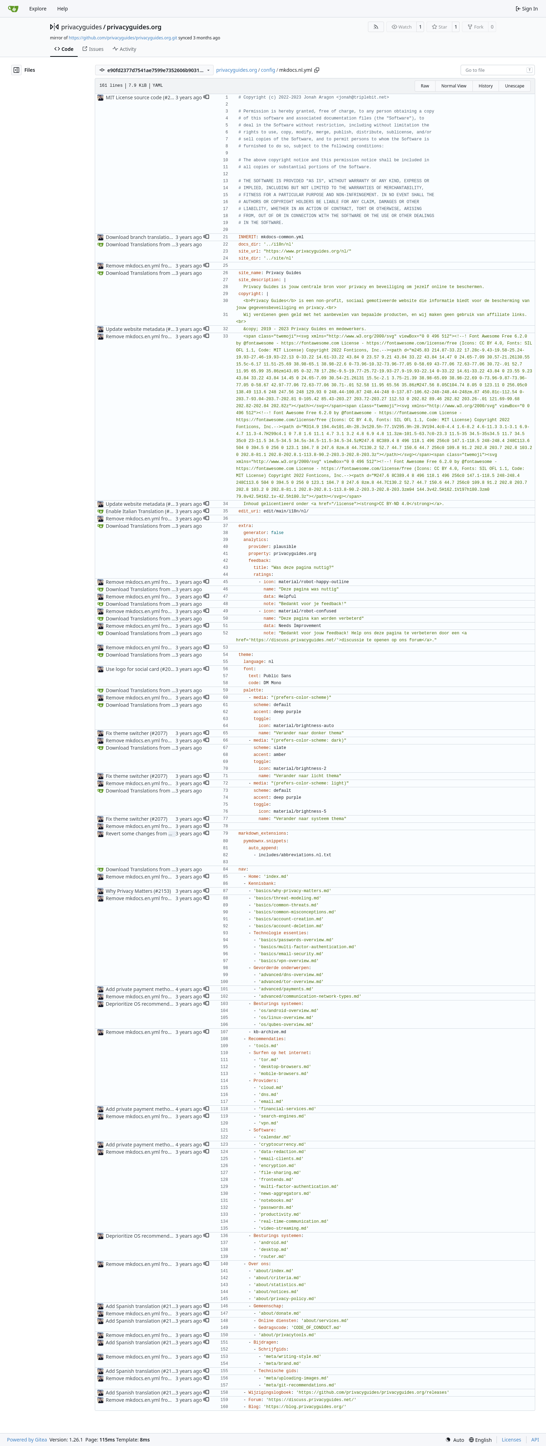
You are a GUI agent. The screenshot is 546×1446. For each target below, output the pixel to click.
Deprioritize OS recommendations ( (146, 1003)
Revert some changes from (137, 833)
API (535, 1439)
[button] (206, 97)
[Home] (13, 8)
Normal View (454, 86)
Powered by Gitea (27, 1439)
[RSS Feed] (376, 27)
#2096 (171, 97)
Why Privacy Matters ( (130, 891)
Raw (425, 86)
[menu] (454, 1440)
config (268, 70)
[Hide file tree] (16, 70)
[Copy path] (316, 70)
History (486, 86)
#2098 (175, 329)
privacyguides (81, 26)
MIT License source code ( (135, 97)
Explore (37, 8)
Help (62, 8)
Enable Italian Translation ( (136, 511)
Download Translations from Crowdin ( (149, 244)
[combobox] (498, 70)
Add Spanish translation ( (134, 1306)
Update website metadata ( (136, 329)
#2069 (169, 669)
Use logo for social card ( (134, 669)
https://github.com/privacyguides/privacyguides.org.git (123, 38)
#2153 (162, 891)
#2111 (170, 1306)
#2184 (173, 511)
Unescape (514, 86)
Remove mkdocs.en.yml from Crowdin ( (150, 265)
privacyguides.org (134, 26)
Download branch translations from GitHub (155, 237)
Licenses (511, 1439)
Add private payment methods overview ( (153, 989)
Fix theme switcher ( (128, 733)
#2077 (159, 733)
